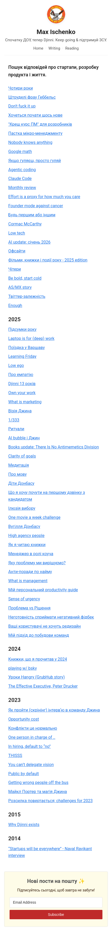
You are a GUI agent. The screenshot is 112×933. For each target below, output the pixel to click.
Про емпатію (20, 374)
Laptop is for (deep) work (31, 338)
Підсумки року (22, 329)
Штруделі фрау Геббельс (32, 97)
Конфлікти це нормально (32, 728)
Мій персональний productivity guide (43, 589)
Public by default (23, 773)
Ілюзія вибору (21, 508)
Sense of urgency (24, 598)
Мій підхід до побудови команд (38, 635)
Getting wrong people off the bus (38, 782)
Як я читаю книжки (27, 544)
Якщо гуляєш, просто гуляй (34, 160)
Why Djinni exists (23, 824)
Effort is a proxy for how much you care (44, 196)
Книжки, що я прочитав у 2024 (37, 659)
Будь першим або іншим (31, 214)
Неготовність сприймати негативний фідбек (51, 617)
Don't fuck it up (21, 106)
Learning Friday (22, 356)
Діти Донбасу (21, 483)
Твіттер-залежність (26, 296)
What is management (27, 580)
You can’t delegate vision (31, 764)
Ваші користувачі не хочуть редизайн (44, 626)
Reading (72, 48)
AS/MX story (20, 287)
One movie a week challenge (34, 517)
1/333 (13, 420)
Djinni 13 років (22, 383)
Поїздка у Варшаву (26, 347)
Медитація (18, 465)
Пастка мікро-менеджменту (35, 133)
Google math (20, 151)
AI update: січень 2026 (29, 242)
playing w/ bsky (22, 668)
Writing (54, 48)
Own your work (21, 392)
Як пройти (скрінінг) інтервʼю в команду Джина (54, 710)
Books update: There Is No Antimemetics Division (53, 447)
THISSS (15, 755)
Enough (15, 305)
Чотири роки (20, 88)
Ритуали (16, 428)
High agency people (26, 535)
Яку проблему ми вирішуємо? (37, 562)
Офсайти (16, 251)
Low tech (16, 233)
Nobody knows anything (30, 142)
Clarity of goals (22, 456)
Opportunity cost (23, 719)
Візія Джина (20, 410)
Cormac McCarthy (25, 223)
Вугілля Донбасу (24, 526)
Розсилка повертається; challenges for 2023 (50, 800)
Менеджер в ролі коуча (30, 553)
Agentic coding (22, 169)
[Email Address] (56, 902)
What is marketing (25, 401)
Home (38, 48)
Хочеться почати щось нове (35, 115)
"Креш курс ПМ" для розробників (40, 124)
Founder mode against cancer (35, 205)
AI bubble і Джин (24, 437)
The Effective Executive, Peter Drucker (43, 686)
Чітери (14, 269)
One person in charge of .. (31, 737)
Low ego (16, 365)
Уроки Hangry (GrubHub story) (36, 677)
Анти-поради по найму (30, 571)
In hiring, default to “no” (29, 746)
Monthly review (22, 187)
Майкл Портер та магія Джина (37, 791)
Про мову (17, 474)
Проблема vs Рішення (29, 608)
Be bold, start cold (24, 278)
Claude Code (20, 178)
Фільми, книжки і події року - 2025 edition (47, 260)
